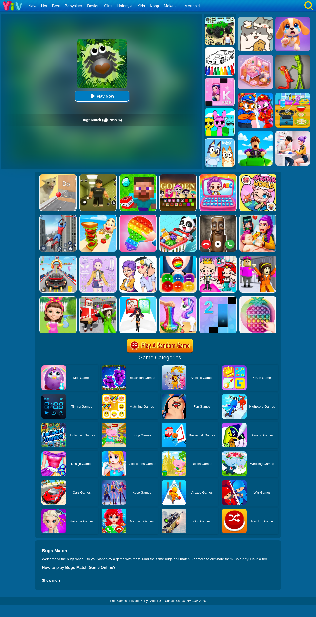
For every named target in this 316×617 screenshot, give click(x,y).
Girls (108, 6)
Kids (141, 6)
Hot (44, 6)
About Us (156, 601)
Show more (51, 580)
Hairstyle (125, 6)
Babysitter (73, 6)
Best (56, 6)
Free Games (118, 601)
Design (93, 6)
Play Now (102, 96)
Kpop (154, 6)
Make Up (172, 6)
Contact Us (172, 601)
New (32, 6)
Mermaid (192, 6)
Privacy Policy (138, 601)
